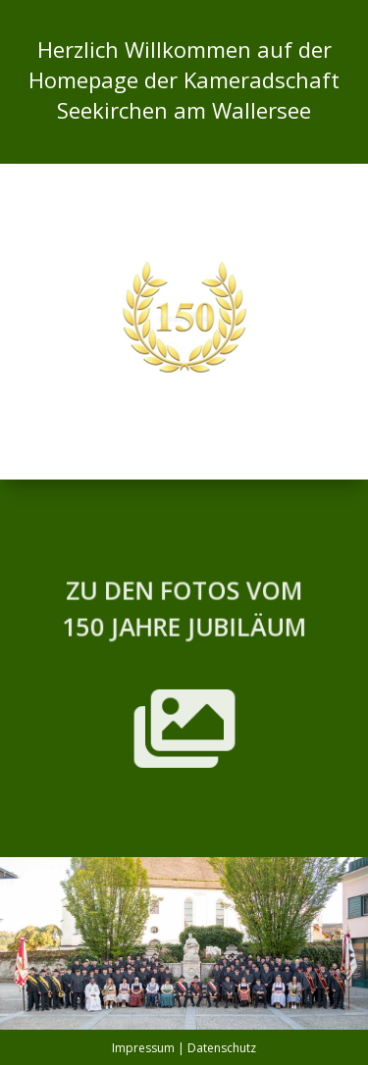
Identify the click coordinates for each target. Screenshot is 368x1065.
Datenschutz (221, 1048)
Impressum (143, 1048)
